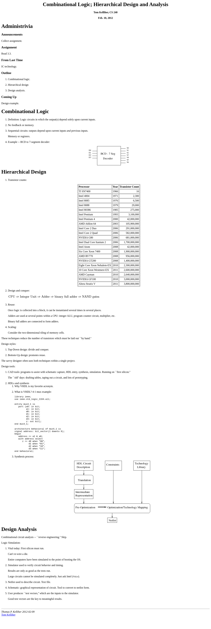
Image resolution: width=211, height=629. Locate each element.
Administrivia (17, 26)
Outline (6, 73)
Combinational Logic (25, 111)
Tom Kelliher (8, 626)
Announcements (12, 34)
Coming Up (8, 97)
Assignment (9, 47)
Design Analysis (19, 540)
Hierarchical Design (23, 172)
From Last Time (12, 60)
